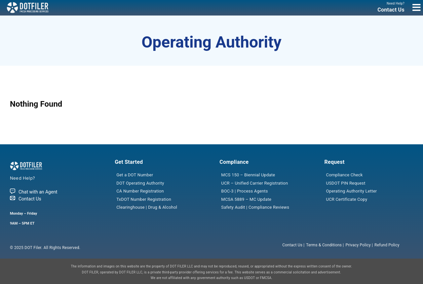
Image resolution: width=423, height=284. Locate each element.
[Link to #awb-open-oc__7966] (416, 7)
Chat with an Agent (34, 192)
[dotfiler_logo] (28, 4)
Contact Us (25, 198)
